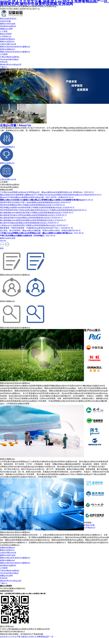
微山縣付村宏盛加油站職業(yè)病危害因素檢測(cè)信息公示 (29, 223)
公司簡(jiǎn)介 (6, 36)
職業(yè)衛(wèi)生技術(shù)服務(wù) (15, 47)
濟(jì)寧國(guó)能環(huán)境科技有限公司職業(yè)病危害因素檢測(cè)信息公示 (37, 208)
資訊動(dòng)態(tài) (8, 565)
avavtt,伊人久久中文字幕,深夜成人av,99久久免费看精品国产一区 (26, 637)
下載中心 (3, 67)
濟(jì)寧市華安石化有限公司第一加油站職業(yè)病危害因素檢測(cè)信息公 (35, 202)
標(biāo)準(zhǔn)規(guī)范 (10, 65)
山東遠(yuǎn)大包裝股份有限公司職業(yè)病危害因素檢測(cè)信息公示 (34, 225)
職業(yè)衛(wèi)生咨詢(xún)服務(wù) (15, 52)
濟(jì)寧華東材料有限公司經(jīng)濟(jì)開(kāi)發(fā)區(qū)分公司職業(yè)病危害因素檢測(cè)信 (43, 210)
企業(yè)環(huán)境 (8, 44)
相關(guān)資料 (6, 576)
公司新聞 (3, 54)
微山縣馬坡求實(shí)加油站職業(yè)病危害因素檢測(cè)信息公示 (31, 218)
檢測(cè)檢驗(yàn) (7, 49)
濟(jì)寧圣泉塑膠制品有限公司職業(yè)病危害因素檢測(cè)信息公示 (32, 205)
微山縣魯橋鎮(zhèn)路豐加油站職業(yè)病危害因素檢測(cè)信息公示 (33, 220)
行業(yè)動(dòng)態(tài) (9, 57)
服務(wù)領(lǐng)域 (7, 555)
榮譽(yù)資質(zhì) (7, 42)
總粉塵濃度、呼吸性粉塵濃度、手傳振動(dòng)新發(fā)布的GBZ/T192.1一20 (36, 228)
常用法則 (3, 62)
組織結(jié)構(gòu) (7, 39)
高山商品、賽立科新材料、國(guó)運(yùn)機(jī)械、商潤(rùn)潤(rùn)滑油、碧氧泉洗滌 (40, 230)
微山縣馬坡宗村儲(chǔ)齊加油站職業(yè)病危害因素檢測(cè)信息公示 (33, 215)
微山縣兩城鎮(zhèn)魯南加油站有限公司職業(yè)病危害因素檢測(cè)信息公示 (36, 213)
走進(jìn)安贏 (15, 125)
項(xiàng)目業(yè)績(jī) (9, 59)
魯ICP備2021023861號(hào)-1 (12, 632)
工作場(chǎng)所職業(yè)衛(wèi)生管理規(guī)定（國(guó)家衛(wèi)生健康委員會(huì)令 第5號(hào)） (47, 192)
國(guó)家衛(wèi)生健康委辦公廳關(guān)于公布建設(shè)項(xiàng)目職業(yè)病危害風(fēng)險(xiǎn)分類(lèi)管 (50, 195)
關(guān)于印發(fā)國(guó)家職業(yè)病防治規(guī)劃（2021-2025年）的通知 (36, 197)
